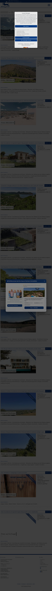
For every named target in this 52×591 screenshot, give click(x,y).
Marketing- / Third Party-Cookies (23, 33)
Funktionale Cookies (20, 31)
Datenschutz (26, 43)
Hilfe (31, 23)
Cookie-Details (20, 43)
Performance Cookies (21, 32)
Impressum (32, 43)
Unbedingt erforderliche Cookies (23, 29)
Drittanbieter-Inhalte (21, 35)
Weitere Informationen (26, 45)
